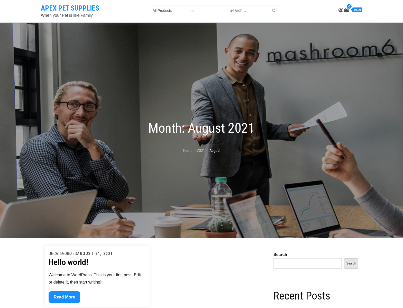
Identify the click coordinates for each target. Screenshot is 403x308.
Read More (64, 298)
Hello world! (68, 262)
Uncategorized (63, 253)
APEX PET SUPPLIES (70, 8)
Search (280, 254)
